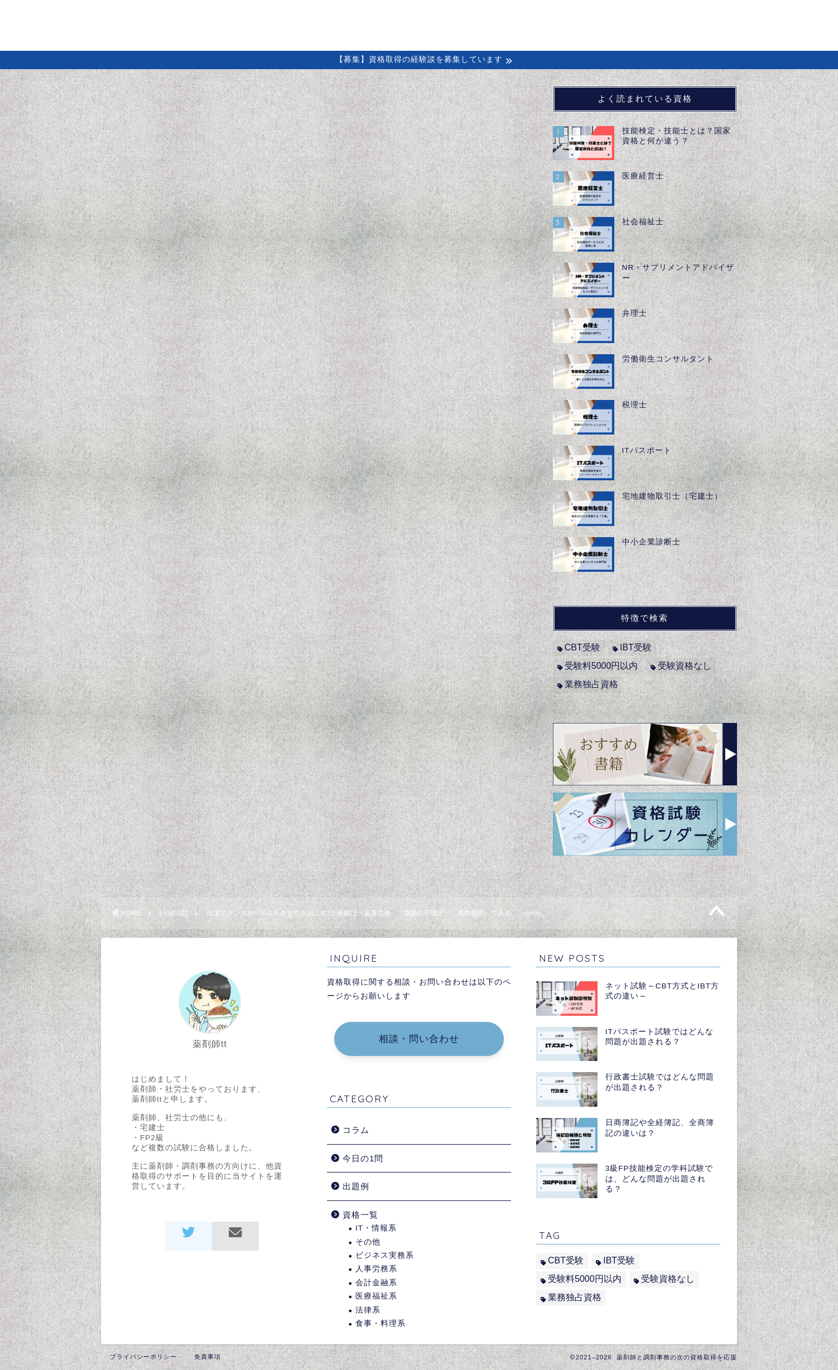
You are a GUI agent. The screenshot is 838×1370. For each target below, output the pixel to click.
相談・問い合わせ (419, 1039)
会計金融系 (376, 1283)
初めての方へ (430, 17)
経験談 (557, 17)
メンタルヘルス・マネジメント (211, 358)
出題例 (614, 17)
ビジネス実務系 (384, 1255)
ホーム (360, 17)
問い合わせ (680, 17)
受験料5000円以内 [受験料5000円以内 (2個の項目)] (601, 665)
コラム (501, 17)
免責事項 (207, 1356)
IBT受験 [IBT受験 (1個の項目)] (636, 647)
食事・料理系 (380, 1323)
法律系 (368, 1310)
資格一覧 (360, 1214)
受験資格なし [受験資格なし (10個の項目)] (684, 665)
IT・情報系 (376, 1228)
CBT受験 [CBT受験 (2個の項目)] (582, 647)
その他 (368, 1242)
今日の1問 (137, 108)
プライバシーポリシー (143, 1356)
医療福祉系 (376, 1296)
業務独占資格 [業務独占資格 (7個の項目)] (591, 684)
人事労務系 (376, 1269)
